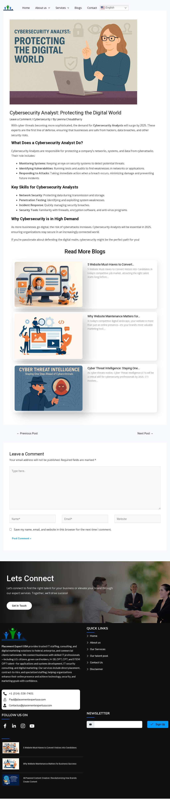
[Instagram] (23, 727)
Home (26, 8)
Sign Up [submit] (158, 725)
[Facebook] (5, 727)
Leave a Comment (21, 119)
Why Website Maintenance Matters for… (113, 316)
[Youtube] (32, 727)
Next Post (145, 433)
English (106, 8)
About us (42, 8)
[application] (47, 8)
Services (61, 8)
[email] (118, 725)
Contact (90, 8)
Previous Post (27, 433)
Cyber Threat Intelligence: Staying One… (113, 368)
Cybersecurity (42, 119)
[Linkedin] (14, 727)
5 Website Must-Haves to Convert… (110, 264)
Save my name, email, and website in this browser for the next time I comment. (62, 531)
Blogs (77, 8)
